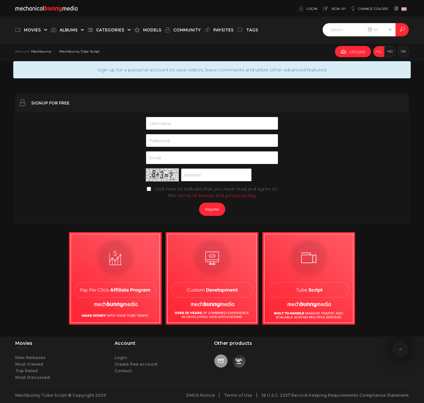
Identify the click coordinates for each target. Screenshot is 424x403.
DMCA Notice (200, 395)
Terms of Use (238, 395)
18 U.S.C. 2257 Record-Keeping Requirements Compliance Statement (335, 395)
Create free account (136, 364)
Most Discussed (32, 377)
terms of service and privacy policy (216, 195)
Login (121, 357)
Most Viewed (29, 364)
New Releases (30, 357)
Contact (123, 370)
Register (212, 209)
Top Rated (26, 370)
